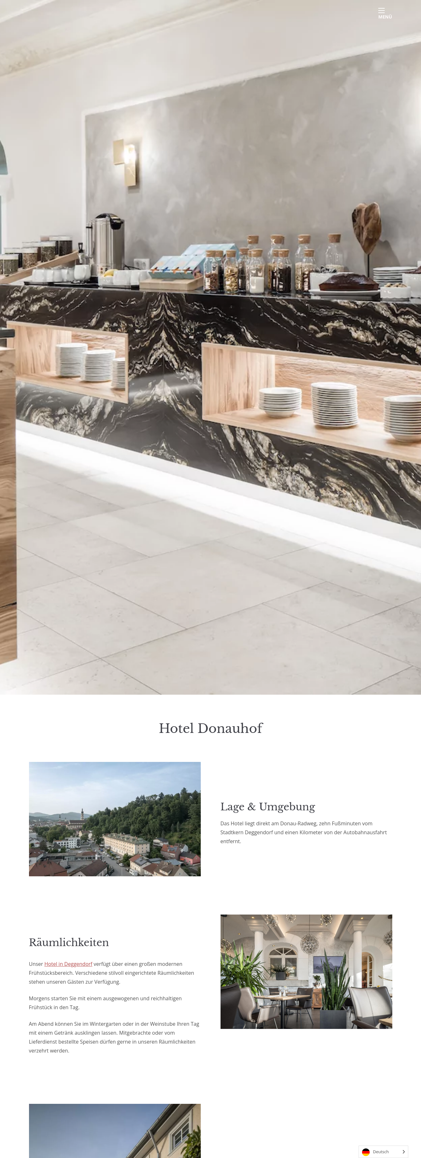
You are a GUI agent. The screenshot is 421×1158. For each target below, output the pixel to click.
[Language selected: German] (383, 1152)
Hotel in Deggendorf (68, 963)
